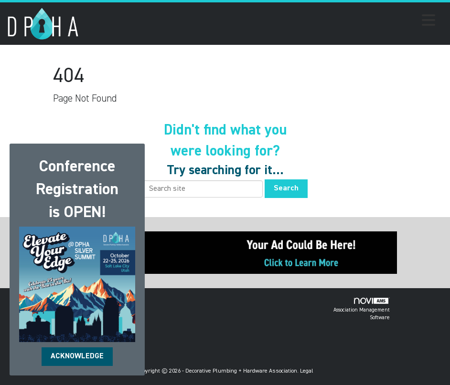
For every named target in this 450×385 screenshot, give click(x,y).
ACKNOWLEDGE (77, 356)
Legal (306, 371)
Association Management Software (361, 309)
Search (286, 188)
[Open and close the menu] (260, 21)
